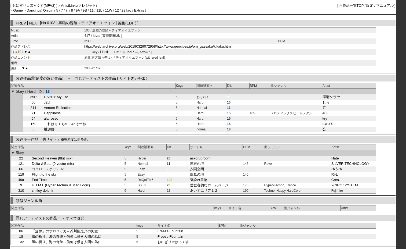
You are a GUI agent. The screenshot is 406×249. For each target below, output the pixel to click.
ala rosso (51, 118)
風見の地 (197, 174)
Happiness (52, 113)
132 (21, 242)
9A (78, 10)
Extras (139, 10)
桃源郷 (49, 129)
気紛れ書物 (198, 180)
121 (21, 164)
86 (21, 231)
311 (33, 108)
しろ (326, 102)
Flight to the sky (44, 174)
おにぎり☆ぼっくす (173, 242)
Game (18, 10)
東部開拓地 (111, 36)
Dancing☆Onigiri (40, 10)
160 (33, 124)
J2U (47, 102)
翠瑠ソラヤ (331, 97)
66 (33, 102)
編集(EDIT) (127, 23)
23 (124, 10)
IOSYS (328, 124)
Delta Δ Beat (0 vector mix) (53, 164)
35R (33, 97)
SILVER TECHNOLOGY (350, 164)
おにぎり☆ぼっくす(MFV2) (34, 5)
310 (21, 190)
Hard (104, 52)
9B (85, 10)
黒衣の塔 (197, 164)
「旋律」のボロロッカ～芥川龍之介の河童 (65, 231)
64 (33, 118)
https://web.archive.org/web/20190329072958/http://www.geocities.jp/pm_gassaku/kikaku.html (158, 46)
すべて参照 (75, 218)
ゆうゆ (336, 169)
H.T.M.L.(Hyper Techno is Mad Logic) (61, 185)
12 (117, 10)
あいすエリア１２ (204, 190)
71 (33, 113)
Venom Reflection (58, 108)
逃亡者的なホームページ (209, 185)
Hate (335, 158)
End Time (39, 180)
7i (66, 10)
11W (108, 10)
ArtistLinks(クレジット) (79, 5)
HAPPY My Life (56, 97)
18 (21, 236)
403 (325, 113)
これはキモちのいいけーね (65, 124)
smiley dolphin (43, 190)
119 (21, 174)
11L (99, 10)
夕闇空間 (197, 169)
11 (92, 10)
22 (21, 158)
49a (21, 180)
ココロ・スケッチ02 (48, 169)
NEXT (34, 23)
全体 (141, 78)
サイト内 (126, 78)
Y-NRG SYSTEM (344, 185)
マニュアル (385, 5)
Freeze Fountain (170, 231)
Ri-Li (335, 174)
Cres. (335, 180)
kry (325, 118)
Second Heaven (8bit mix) (52, 158)
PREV (21, 23)
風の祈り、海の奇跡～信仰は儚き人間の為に (66, 236)
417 (87, 36)
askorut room (200, 158)
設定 (369, 5)
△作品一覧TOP (351, 5)
